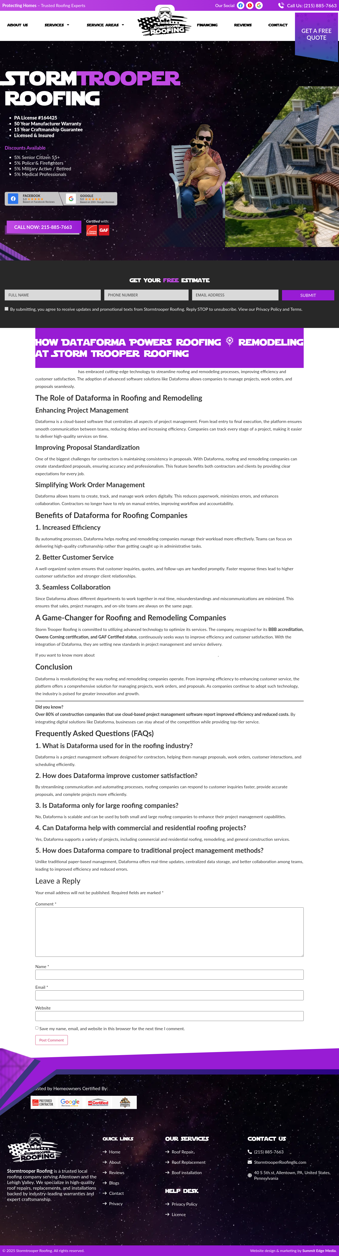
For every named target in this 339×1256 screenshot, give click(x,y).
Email (41, 987)
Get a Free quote (317, 34)
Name (42, 966)
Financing (207, 25)
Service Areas (106, 24)
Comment (45, 904)
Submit (308, 295)
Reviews (243, 25)
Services (57, 24)
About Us (17, 25)
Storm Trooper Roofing (56, 371)
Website (43, 1008)
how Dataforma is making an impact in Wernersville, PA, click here (156, 655)
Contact (278, 25)
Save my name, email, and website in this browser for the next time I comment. (112, 1028)
